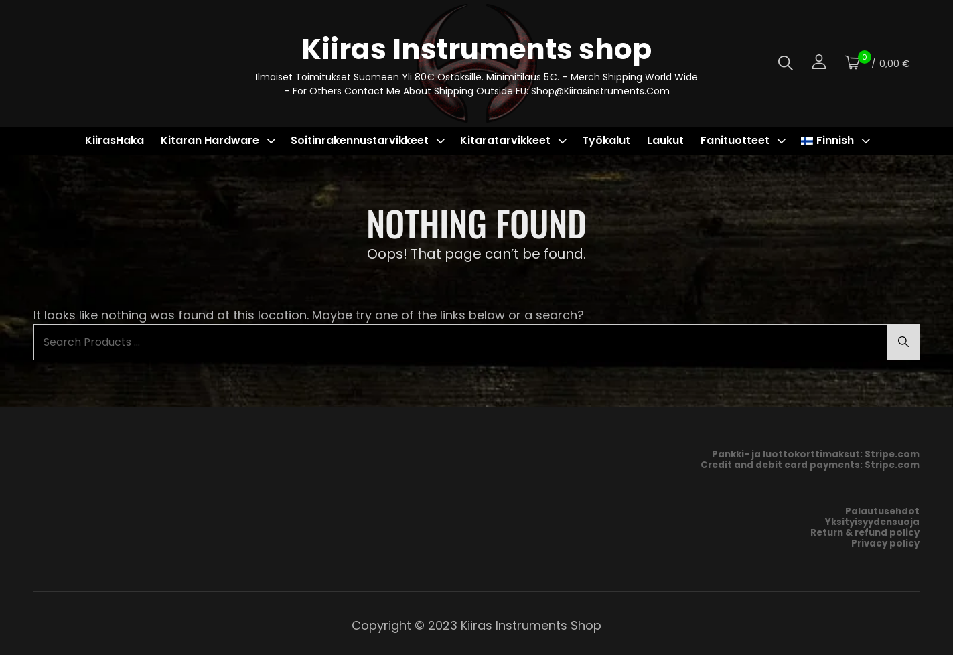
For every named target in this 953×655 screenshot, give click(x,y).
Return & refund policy (865, 532)
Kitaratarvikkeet (515, 140)
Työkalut (606, 140)
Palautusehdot (882, 511)
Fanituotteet (745, 140)
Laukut (665, 140)
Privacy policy (885, 543)
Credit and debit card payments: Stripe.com (810, 465)
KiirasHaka (114, 140)
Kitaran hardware (220, 140)
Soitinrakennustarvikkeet (369, 140)
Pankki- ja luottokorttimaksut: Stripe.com (816, 454)
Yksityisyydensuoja (872, 522)
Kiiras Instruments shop (476, 49)
